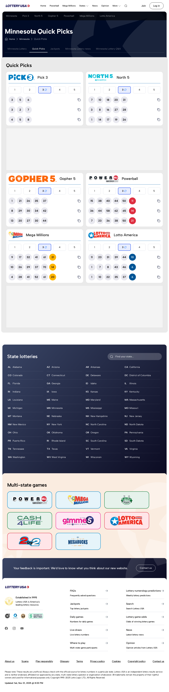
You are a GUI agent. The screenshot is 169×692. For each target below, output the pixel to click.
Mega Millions (69, 6)
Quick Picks (40, 48)
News (95, 6)
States (84, 6)
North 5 (40, 16)
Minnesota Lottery (18, 48)
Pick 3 (26, 16)
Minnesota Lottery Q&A (114, 48)
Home (43, 6)
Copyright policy (136, 646)
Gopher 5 (56, 16)
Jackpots (58, 48)
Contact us (146, 553)
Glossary (64, 646)
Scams (25, 646)
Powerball (54, 6)
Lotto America (112, 16)
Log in (156, 5)
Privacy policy (97, 646)
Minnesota (11, 16)
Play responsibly (44, 646)
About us (9, 646)
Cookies (116, 646)
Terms (79, 646)
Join (143, 5)
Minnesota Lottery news (82, 48)
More (117, 6)
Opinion (105, 6)
